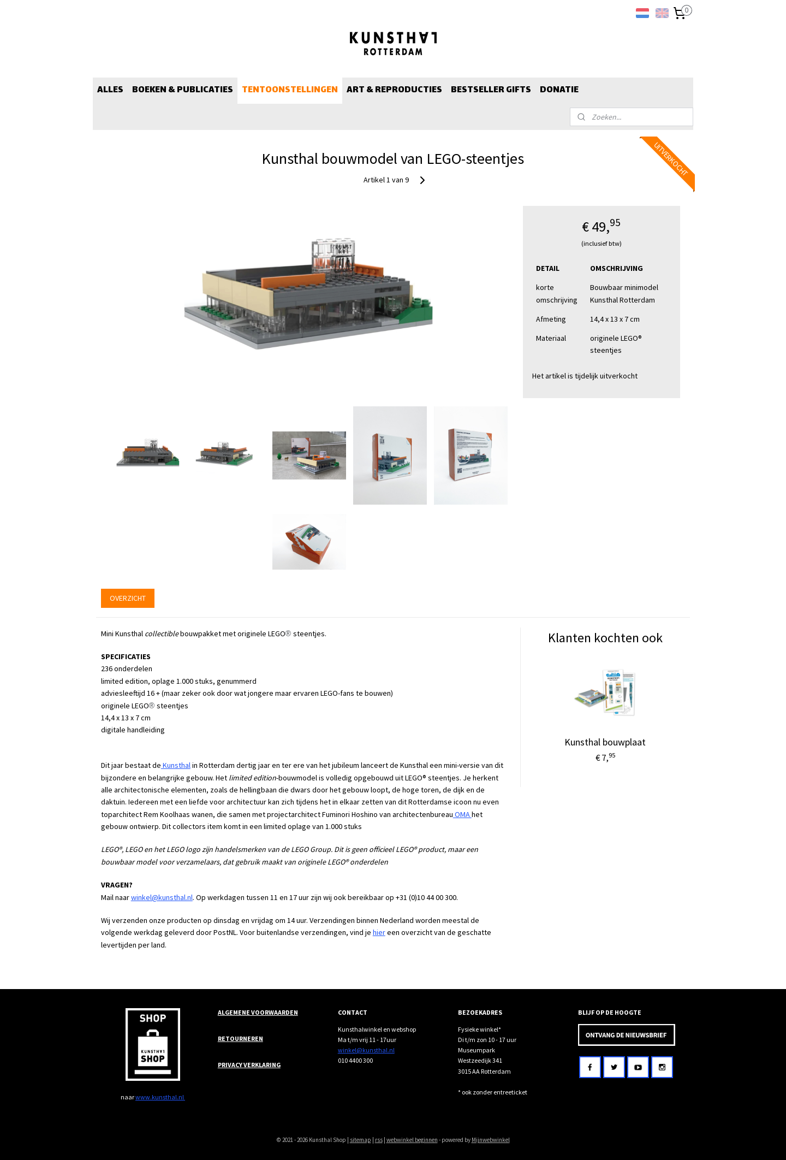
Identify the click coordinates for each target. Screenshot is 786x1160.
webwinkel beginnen (412, 1140)
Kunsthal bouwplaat (605, 742)
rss (379, 1140)
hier (379, 932)
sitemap (360, 1140)
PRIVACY (230, 1065)
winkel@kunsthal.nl (162, 897)
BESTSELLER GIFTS (491, 90)
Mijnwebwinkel (491, 1140)
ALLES (110, 90)
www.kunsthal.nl (160, 1097)
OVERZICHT (128, 598)
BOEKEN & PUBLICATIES (182, 90)
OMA (462, 814)
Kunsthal (175, 765)
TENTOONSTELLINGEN (290, 90)
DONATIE (559, 90)
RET (224, 1038)
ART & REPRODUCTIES (394, 90)
